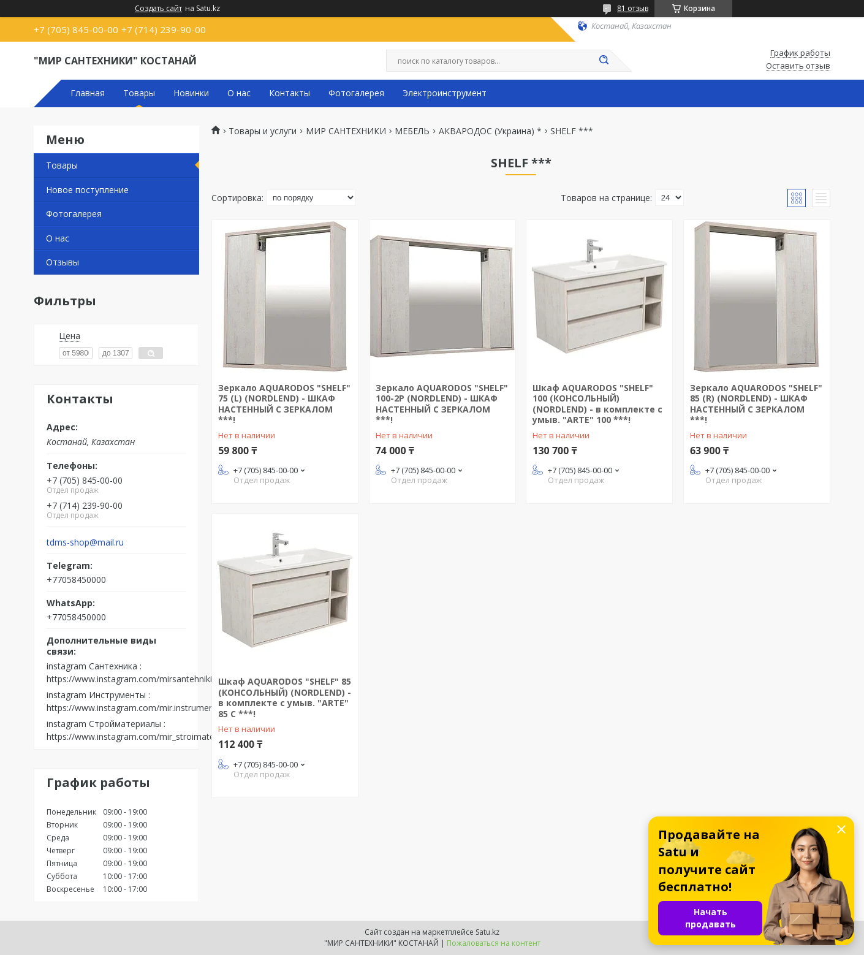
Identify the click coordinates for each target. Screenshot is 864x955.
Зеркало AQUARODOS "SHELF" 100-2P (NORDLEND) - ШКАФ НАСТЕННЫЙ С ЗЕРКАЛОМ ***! (442, 404)
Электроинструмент (445, 93)
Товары (139, 93)
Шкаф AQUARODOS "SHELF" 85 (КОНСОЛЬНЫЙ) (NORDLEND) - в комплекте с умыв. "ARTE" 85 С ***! (284, 697)
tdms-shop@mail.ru (85, 542)
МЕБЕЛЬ (412, 131)
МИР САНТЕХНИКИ (346, 131)
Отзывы (62, 262)
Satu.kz (487, 932)
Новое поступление (87, 190)
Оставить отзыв (798, 66)
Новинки (191, 93)
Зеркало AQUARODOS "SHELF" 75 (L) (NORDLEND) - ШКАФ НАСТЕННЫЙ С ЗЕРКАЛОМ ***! (284, 404)
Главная (87, 93)
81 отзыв (632, 8)
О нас (239, 93)
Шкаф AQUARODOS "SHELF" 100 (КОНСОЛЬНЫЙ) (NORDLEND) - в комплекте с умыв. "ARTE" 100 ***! (597, 404)
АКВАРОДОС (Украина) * (490, 131)
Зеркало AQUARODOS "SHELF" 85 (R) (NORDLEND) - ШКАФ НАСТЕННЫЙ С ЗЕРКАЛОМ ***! (756, 404)
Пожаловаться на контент (493, 943)
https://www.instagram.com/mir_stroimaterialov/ (143, 736)
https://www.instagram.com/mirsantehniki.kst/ (138, 679)
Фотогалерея (356, 93)
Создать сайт (158, 8)
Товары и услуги (263, 131)
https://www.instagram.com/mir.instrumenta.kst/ (142, 707)
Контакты (289, 93)
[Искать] (603, 61)
